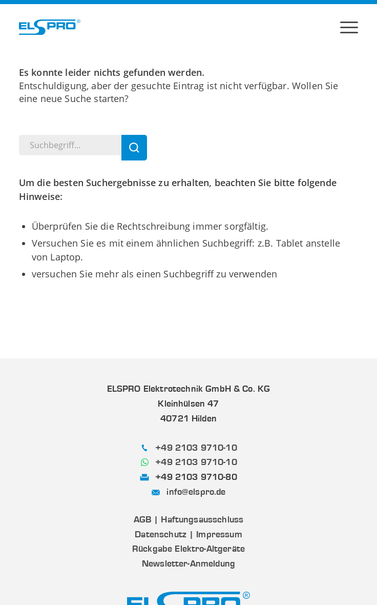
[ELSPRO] (49, 27)
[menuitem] (349, 27)
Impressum (219, 534)
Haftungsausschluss (202, 519)
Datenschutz (160, 534)
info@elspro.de (195, 492)
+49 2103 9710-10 (196, 447)
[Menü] (349, 27)
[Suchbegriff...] (83, 145)
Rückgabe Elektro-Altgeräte (188, 548)
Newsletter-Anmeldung (188, 563)
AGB (142, 519)
